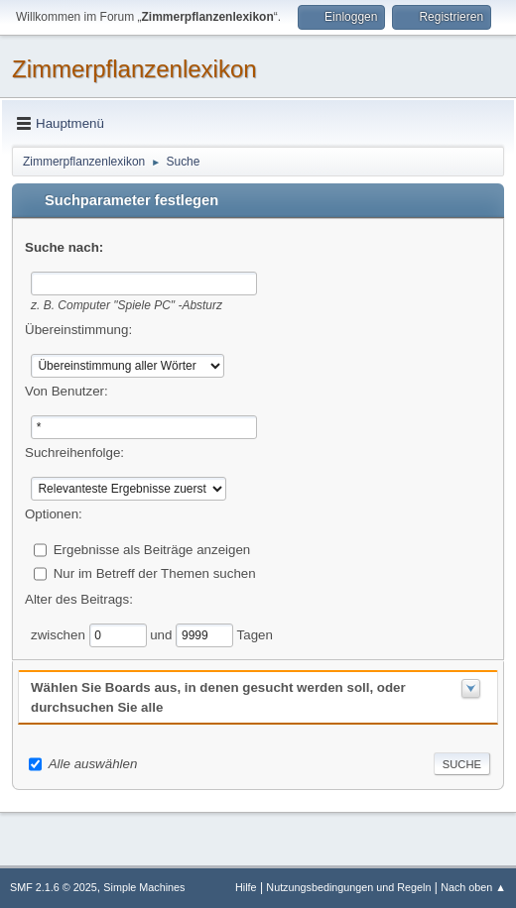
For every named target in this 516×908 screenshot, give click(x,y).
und (163, 633)
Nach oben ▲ (473, 887)
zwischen (60, 633)
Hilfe (246, 887)
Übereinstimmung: (78, 329)
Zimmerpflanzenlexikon (134, 69)
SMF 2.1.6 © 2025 (53, 887)
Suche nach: (64, 247)
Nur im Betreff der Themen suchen (155, 572)
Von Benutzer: (66, 391)
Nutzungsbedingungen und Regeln (348, 887)
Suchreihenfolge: (74, 452)
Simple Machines (144, 887)
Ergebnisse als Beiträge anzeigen (152, 548)
